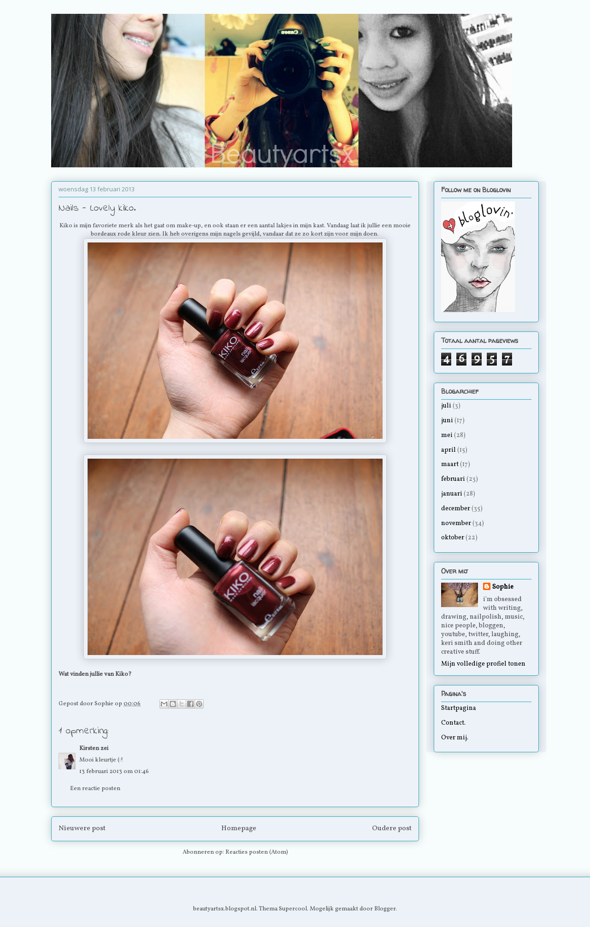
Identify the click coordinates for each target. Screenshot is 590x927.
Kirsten (89, 748)
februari (453, 479)
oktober (452, 537)
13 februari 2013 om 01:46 (114, 772)
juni (447, 420)
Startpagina (458, 708)
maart (450, 464)
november (456, 523)
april (448, 450)
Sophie (502, 587)
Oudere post (392, 828)
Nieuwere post (82, 828)
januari (451, 494)
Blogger (384, 909)
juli (446, 406)
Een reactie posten (95, 789)
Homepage (238, 828)
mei (447, 435)
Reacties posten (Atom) (256, 852)
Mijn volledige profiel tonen (483, 664)
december (455, 508)
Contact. (453, 723)
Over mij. (454, 737)
